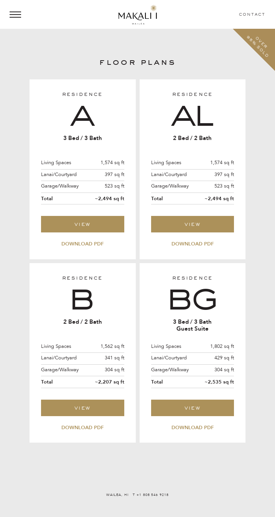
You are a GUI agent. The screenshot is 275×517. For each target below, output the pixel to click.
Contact (252, 14)
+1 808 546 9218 (153, 495)
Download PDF (82, 244)
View (82, 224)
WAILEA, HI (118, 495)
